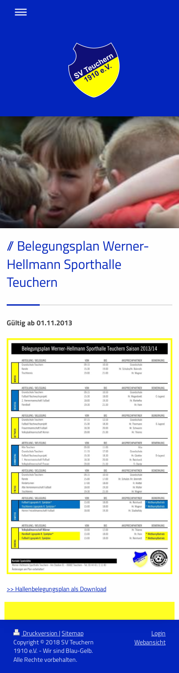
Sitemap (72, 633)
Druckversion (36, 633)
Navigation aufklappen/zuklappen (89, 11)
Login (158, 633)
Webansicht (150, 642)
